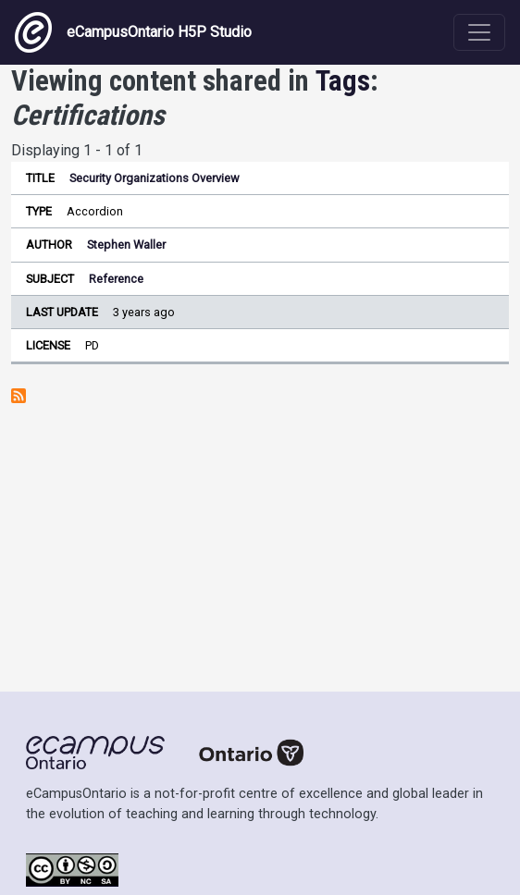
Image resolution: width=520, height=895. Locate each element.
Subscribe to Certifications (18, 395)
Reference (116, 279)
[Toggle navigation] (479, 32)
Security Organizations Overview (154, 178)
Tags (343, 81)
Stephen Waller (126, 244)
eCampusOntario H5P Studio (133, 32)
